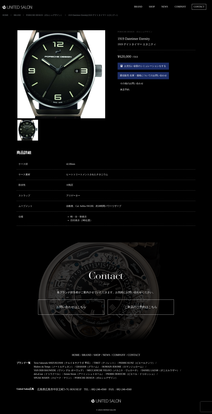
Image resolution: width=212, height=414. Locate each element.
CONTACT (199, 6)
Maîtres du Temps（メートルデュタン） (54, 366)
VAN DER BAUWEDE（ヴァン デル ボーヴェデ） (59, 370)
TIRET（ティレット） (105, 363)
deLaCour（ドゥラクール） (48, 374)
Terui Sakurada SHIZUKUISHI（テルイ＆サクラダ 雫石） (63, 363)
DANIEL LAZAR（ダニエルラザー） (160, 370)
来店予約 (124, 89)
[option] (61, 74)
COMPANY (180, 6)
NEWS (164, 6)
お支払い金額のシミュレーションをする (143, 66)
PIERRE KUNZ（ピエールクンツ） (137, 363)
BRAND (138, 6)
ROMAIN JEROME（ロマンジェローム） (123, 366)
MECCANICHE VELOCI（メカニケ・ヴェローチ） (113, 370)
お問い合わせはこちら (71, 307)
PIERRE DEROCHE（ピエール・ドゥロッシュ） (131, 374)
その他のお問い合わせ (131, 83)
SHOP (152, 6)
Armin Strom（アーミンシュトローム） (84, 374)
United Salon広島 (25, 389)
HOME (76, 355)
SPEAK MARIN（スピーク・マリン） (53, 378)
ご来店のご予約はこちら (140, 307)
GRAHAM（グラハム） (88, 366)
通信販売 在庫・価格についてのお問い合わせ (143, 75)
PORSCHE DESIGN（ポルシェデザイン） (96, 378)
